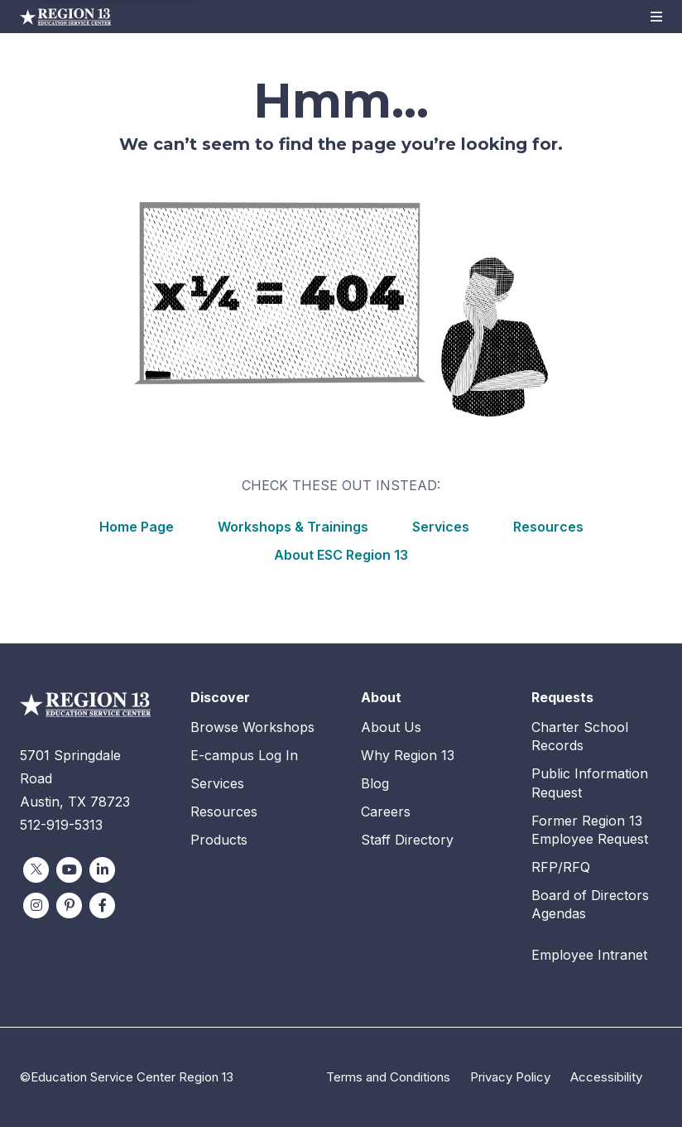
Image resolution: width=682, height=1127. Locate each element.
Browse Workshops (252, 727)
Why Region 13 (407, 755)
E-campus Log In (244, 755)
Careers (386, 811)
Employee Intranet (589, 954)
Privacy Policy (510, 1077)
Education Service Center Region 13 (65, 16)
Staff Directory (407, 839)
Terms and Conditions (388, 1077)
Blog (375, 783)
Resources (548, 526)
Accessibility (606, 1077)
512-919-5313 (61, 824)
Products (218, 839)
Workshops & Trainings (293, 526)
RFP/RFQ (560, 867)
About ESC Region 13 (341, 555)
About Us (391, 727)
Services (440, 526)
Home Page (136, 526)
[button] (656, 16)
